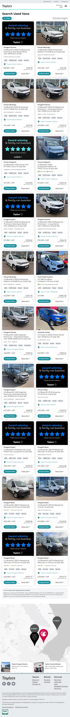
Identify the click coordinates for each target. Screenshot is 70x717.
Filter (6, 18)
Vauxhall (47, 682)
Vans (56, 684)
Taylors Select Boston (14, 64)
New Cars (57, 680)
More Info (25, 73)
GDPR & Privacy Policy (21, 707)
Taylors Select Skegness (49, 179)
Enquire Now (10, 73)
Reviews (59, 6)
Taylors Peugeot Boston (49, 121)
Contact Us (64, 1)
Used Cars (57, 682)
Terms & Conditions (8, 707)
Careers (35, 682)
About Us (35, 680)
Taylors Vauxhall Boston (49, 347)
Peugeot (47, 680)
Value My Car (47, 1)
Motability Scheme (61, 686)
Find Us (56, 1)
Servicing (57, 688)
